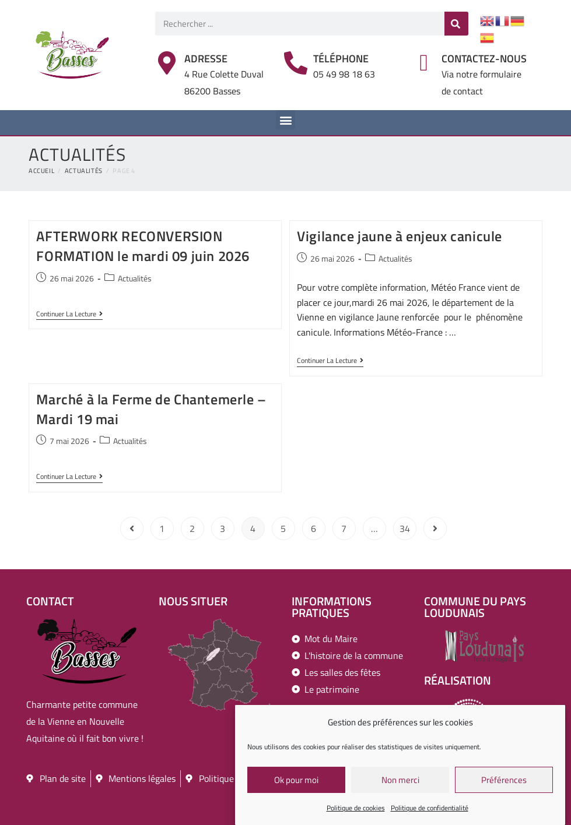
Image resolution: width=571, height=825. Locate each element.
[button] (285, 119)
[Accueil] (41, 170)
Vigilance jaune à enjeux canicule (399, 235)
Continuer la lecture (69, 314)
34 (405, 528)
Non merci (400, 780)
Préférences (504, 780)
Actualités (135, 278)
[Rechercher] (456, 24)
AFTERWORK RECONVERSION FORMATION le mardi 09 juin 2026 (143, 245)
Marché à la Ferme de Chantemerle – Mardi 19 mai (151, 409)
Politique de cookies (356, 809)
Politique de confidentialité (429, 809)
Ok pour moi (296, 780)
